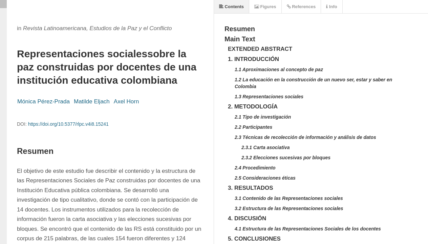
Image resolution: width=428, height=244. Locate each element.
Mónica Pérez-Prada (43, 101)
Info (331, 6)
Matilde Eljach (92, 101)
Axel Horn (126, 101)
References (301, 6)
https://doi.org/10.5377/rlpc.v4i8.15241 (68, 124)
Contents (231, 6)
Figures (265, 6)
